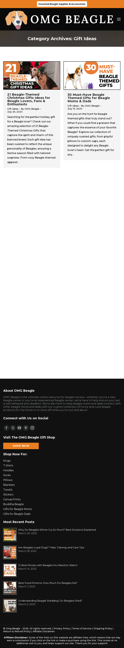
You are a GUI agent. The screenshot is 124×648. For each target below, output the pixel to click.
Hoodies (8, 470)
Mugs (6, 460)
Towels (7, 489)
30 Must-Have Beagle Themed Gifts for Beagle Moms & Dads (88, 98)
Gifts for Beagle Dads (16, 513)
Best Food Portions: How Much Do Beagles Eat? (48, 582)
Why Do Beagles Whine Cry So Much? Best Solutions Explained (57, 529)
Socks (7, 475)
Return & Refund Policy (17, 631)
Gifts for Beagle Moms (17, 509)
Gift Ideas (12, 108)
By (30, 108)
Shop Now (21, 445)
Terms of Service (82, 628)
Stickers (8, 494)
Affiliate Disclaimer (44, 631)
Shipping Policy (103, 628)
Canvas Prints (12, 499)
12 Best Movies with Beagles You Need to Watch (47, 565)
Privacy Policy (62, 628)
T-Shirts (8, 465)
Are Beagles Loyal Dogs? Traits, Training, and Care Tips (51, 547)
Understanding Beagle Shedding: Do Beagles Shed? (50, 600)
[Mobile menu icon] (119, 19)
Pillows (7, 480)
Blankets (9, 484)
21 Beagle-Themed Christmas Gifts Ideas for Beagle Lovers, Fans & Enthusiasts (28, 99)
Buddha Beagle (13, 504)
